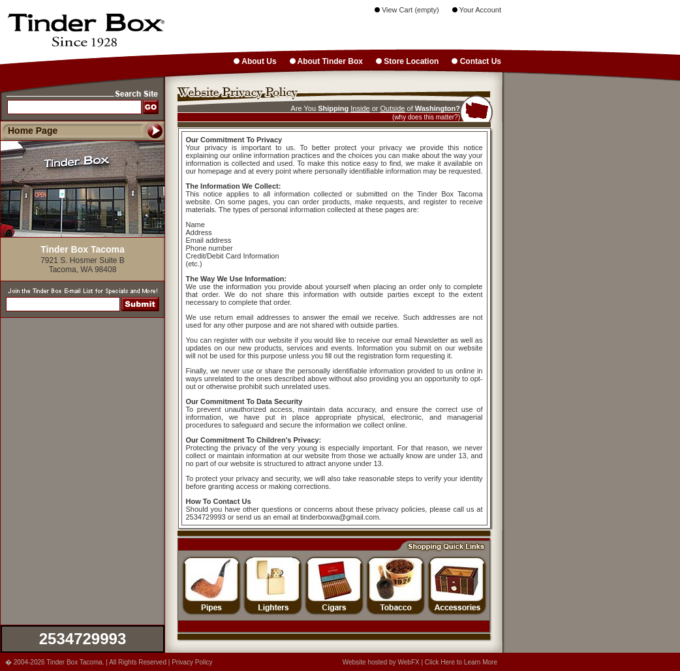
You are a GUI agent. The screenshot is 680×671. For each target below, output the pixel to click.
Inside (359, 108)
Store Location (407, 61)
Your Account (476, 10)
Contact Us (476, 61)
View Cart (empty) (407, 10)
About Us (255, 61)
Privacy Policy (192, 662)
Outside (392, 108)
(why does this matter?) (426, 117)
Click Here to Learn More (461, 662)
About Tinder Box (326, 61)
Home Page (32, 130)
